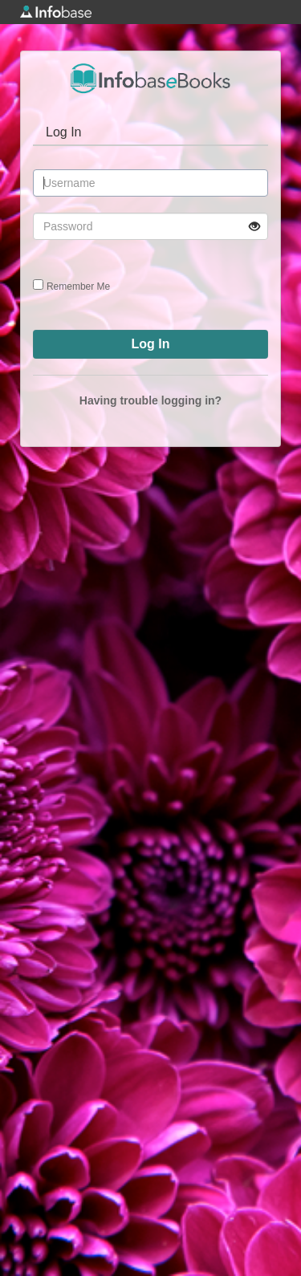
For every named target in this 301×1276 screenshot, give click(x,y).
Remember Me (78, 286)
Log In (63, 132)
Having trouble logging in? (150, 400)
